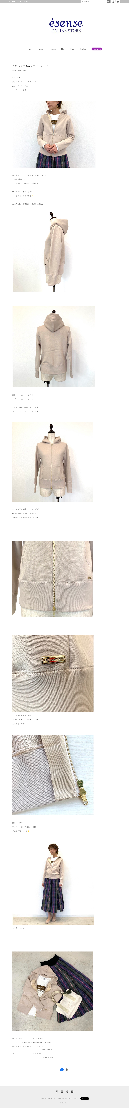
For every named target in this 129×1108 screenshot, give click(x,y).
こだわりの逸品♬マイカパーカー (32, 66)
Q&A (63, 49)
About (41, 49)
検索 (108, 1)
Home (30, 49)
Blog (72, 49)
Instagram (97, 49)
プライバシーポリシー (47, 1098)
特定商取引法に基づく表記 (68, 1098)
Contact (83, 49)
